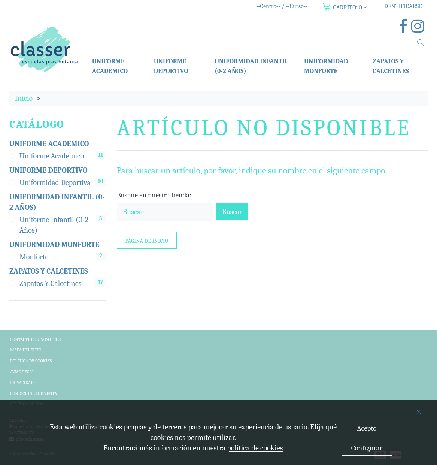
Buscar (232, 212)
